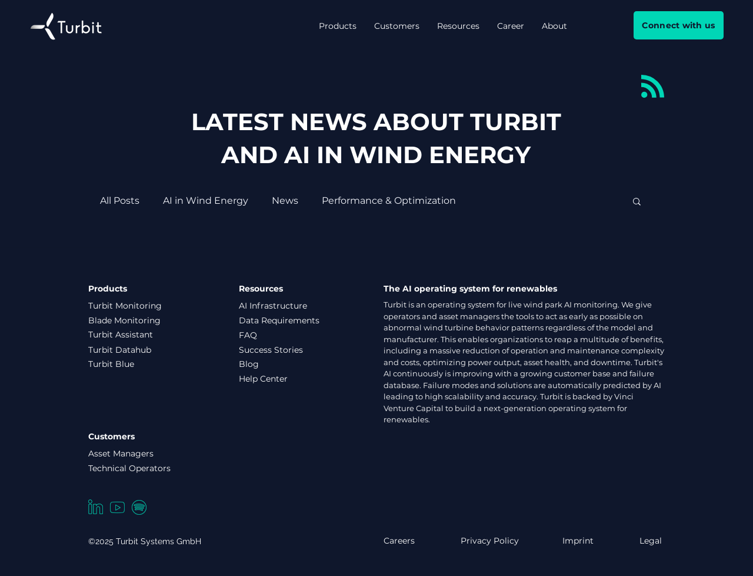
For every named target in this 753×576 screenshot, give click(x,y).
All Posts (119, 200)
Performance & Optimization (389, 200)
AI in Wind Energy (205, 200)
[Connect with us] (679, 25)
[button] (337, 26)
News (285, 200)
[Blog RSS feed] (652, 87)
